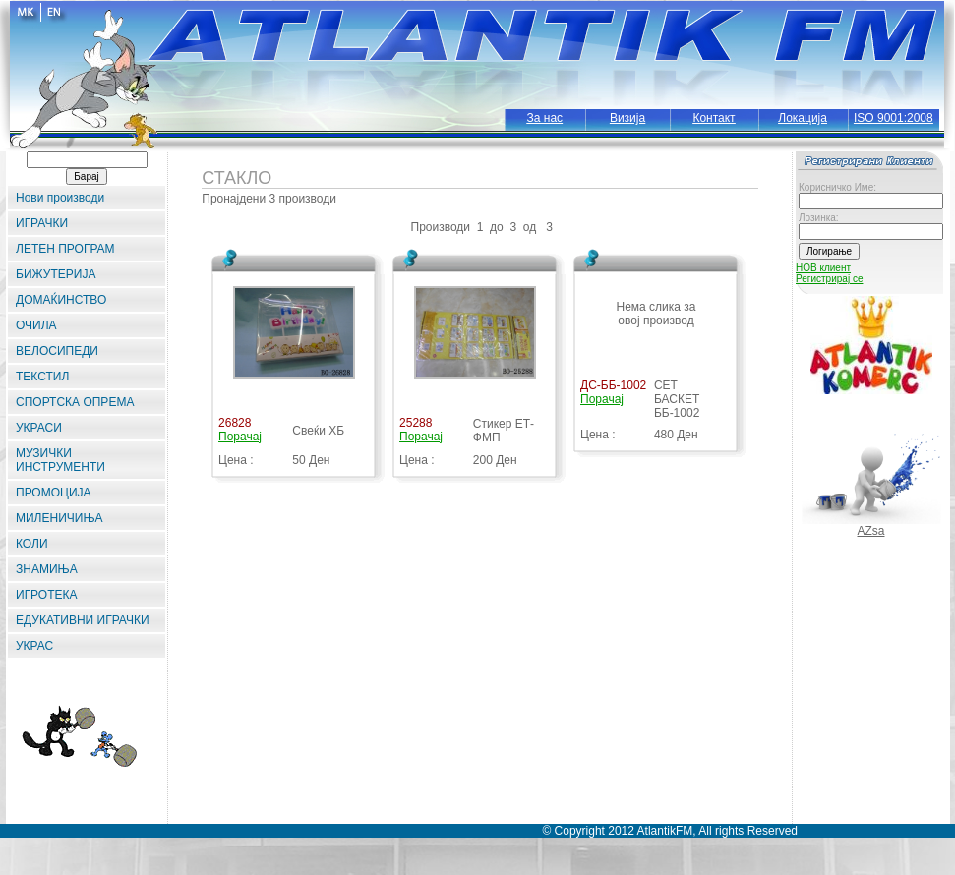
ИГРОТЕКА (47, 595)
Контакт (713, 118)
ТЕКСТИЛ (42, 376)
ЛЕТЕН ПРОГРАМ (65, 249)
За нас (545, 118)
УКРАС (34, 646)
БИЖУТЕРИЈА (55, 274)
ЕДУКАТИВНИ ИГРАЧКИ (82, 620)
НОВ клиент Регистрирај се (829, 273)
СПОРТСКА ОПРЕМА (75, 402)
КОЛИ (32, 544)
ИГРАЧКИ (42, 223)
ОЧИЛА (36, 325)
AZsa (870, 531)
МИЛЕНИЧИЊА (59, 518)
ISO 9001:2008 (893, 118)
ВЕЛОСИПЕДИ (57, 351)
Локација (802, 118)
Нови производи (60, 197)
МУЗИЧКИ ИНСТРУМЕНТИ (60, 460)
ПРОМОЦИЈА (53, 492)
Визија (627, 118)
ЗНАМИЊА (47, 569)
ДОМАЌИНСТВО (61, 300)
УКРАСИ (39, 428)
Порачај (240, 436)
